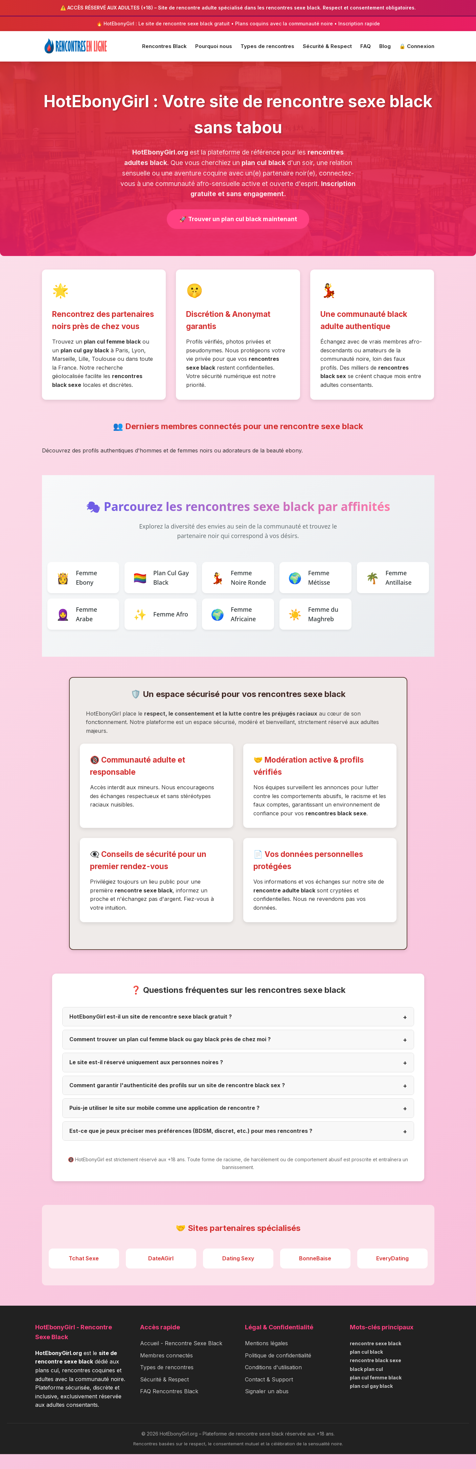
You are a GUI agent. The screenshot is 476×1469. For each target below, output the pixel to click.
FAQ (365, 46)
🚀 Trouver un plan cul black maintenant (238, 219)
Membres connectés (166, 1370)
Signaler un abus (267, 1406)
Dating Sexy (238, 1272)
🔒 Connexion (416, 46)
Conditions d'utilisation (273, 1382)
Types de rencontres (267, 46)
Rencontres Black (164, 46)
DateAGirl (161, 1272)
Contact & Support (269, 1394)
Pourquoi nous (213, 46)
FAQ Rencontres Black (169, 1406)
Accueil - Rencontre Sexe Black (181, 1358)
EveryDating (392, 1272)
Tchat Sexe (84, 1272)
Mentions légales (266, 1358)
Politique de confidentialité (278, 1370)
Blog (385, 46)
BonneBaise (315, 1272)
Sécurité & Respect (327, 46)
